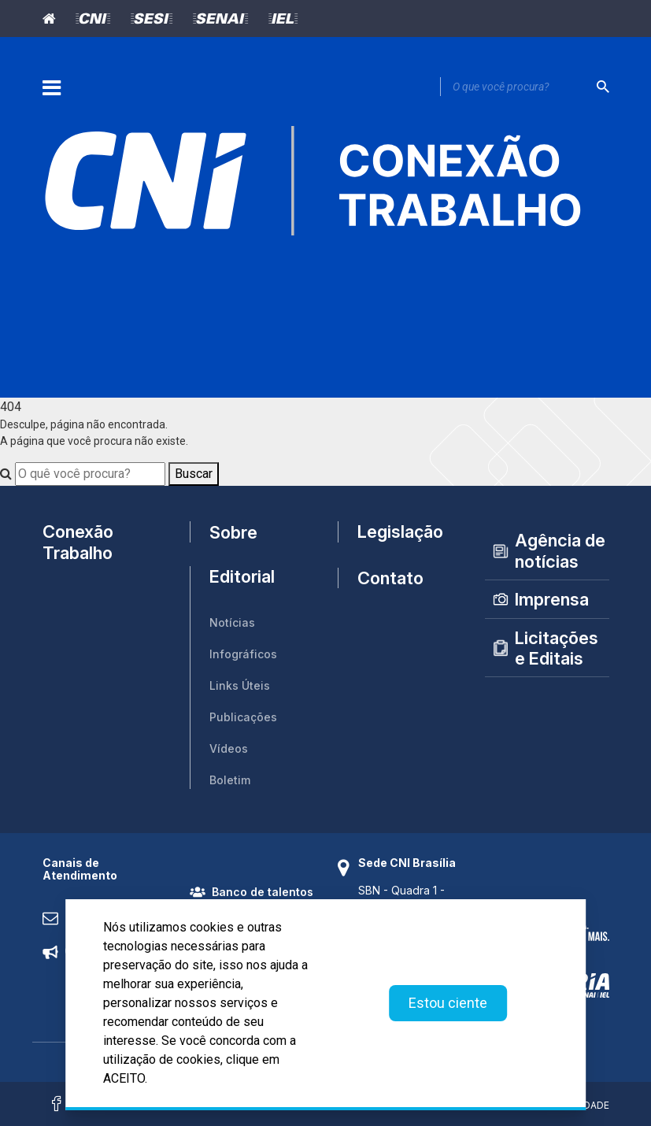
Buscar (194, 473)
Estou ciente (448, 1003)
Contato (390, 578)
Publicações (243, 717)
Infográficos (243, 654)
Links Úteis (239, 685)
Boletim (229, 780)
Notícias (232, 622)
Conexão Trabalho (78, 541)
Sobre (233, 532)
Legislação (400, 531)
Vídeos (228, 748)
